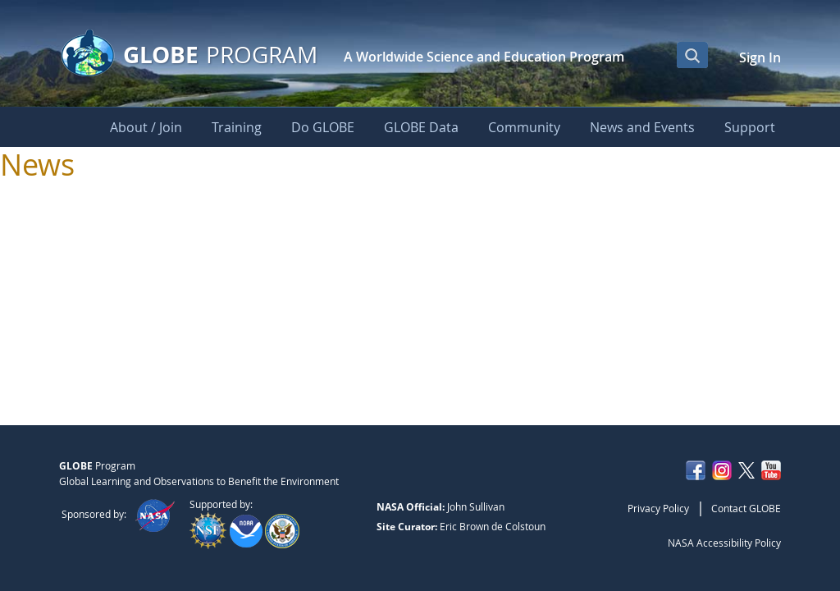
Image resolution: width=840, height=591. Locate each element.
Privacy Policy (658, 508)
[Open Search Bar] (692, 55)
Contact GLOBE (746, 508)
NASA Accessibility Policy (724, 542)
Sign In (760, 57)
